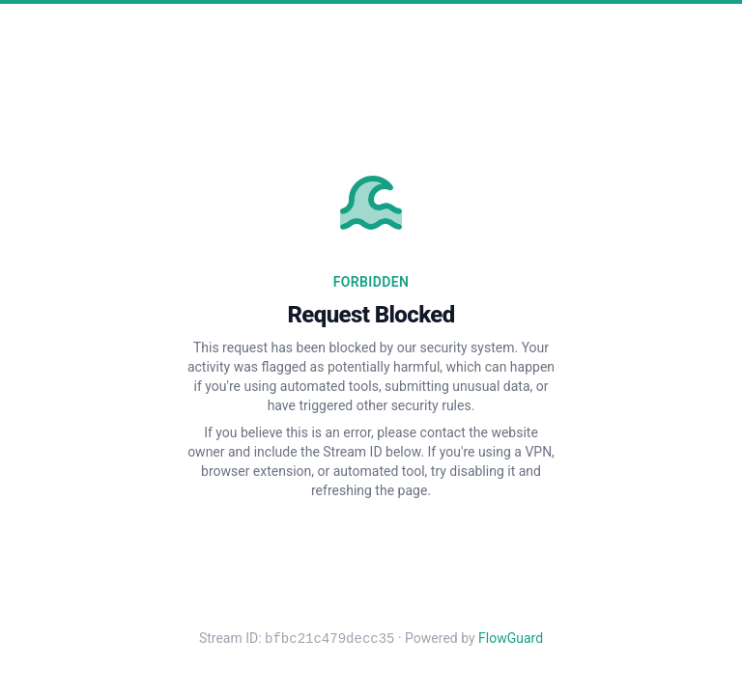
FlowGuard (510, 639)
